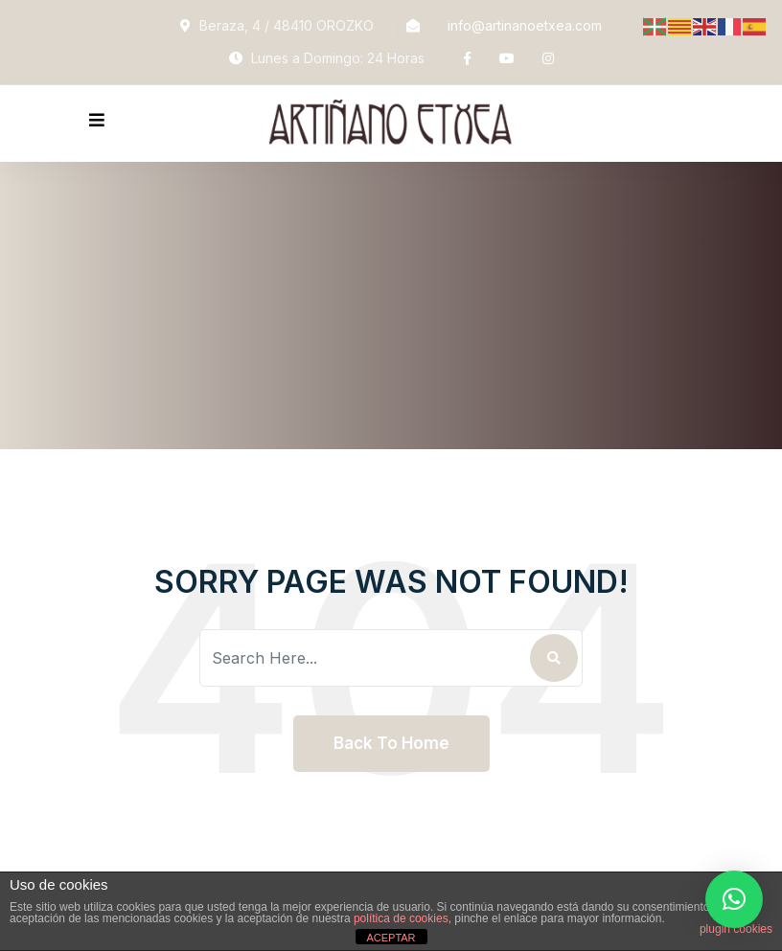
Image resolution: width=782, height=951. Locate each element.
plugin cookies (736, 929)
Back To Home (391, 743)
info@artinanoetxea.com (525, 25)
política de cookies (401, 918)
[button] (734, 899)
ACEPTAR (390, 937)
